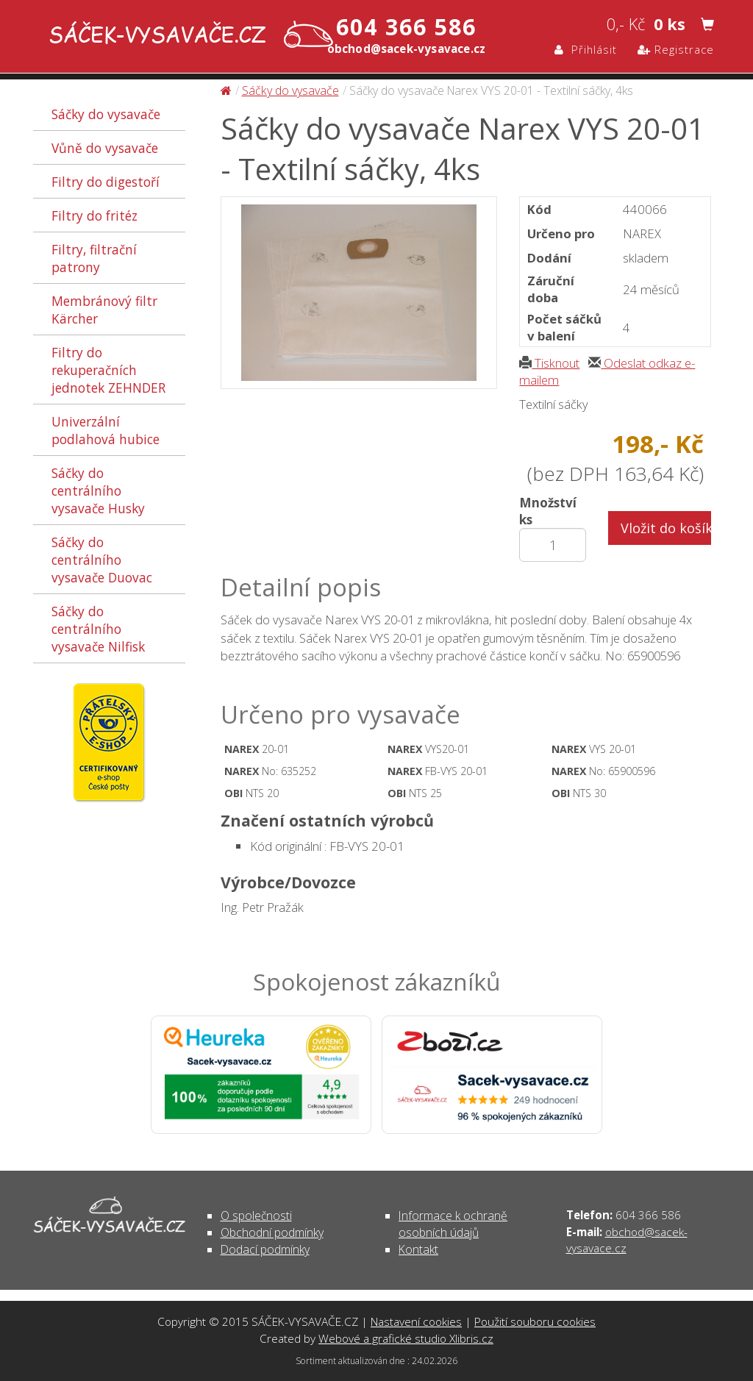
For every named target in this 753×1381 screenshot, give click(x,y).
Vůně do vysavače (104, 148)
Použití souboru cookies (535, 1321)
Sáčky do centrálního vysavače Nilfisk (98, 628)
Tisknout (549, 362)
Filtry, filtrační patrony (94, 258)
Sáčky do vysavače (105, 114)
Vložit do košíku (666, 528)
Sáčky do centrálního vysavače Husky (98, 490)
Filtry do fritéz (94, 215)
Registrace (676, 49)
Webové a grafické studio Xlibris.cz (405, 1338)
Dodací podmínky (265, 1249)
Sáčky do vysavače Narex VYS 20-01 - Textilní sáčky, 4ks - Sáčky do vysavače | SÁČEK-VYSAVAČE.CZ (188, 35)
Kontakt (418, 1249)
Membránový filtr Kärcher (104, 309)
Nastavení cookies (416, 1321)
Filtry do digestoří (105, 181)
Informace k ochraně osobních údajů (453, 1224)
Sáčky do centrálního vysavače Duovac (101, 559)
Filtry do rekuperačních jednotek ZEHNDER (108, 369)
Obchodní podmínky (272, 1232)
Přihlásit (585, 49)
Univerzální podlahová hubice (105, 430)
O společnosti (256, 1215)
